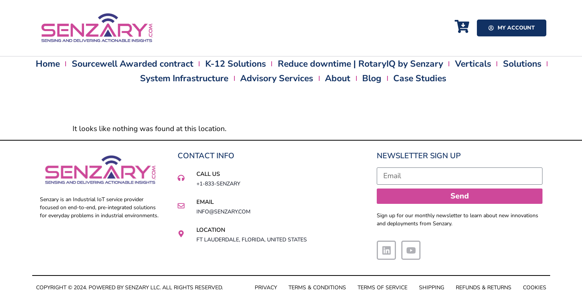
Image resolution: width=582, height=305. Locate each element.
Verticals (473, 64)
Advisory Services (276, 78)
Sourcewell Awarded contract (132, 64)
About (337, 78)
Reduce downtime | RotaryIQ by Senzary (360, 64)
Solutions (522, 64)
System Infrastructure (184, 78)
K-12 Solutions (235, 64)
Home (48, 64)
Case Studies (419, 78)
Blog (371, 78)
